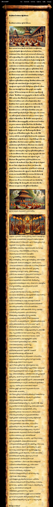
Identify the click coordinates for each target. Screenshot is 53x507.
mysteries (38, 2)
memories (31, 2)
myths (43, 2)
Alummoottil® (5, 2)
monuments (25, 2)
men (20, 2)
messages (49, 2)
